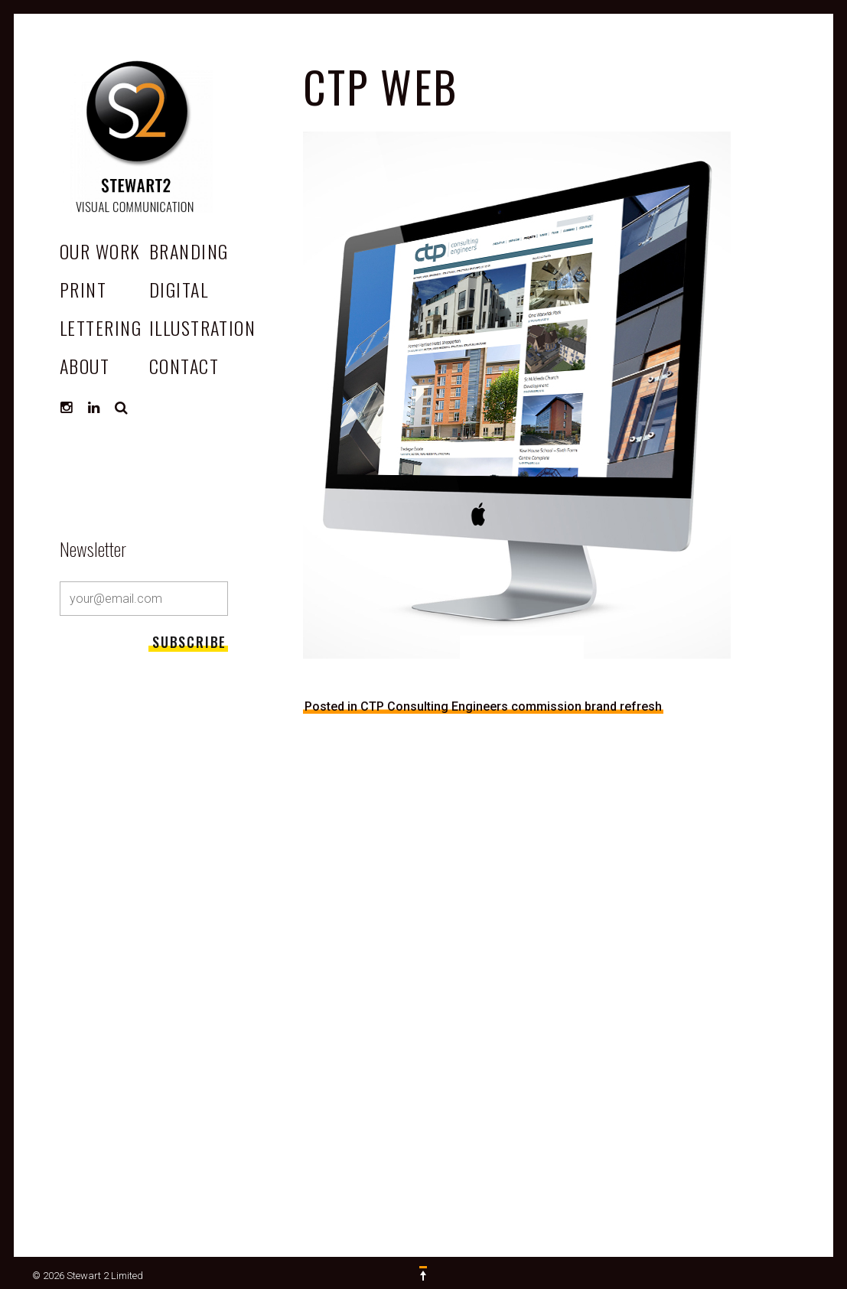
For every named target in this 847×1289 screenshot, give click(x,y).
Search (121, 407)
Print (83, 289)
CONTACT (184, 365)
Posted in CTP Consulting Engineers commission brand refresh (483, 706)
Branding (189, 251)
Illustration (202, 327)
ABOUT (84, 365)
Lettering (101, 327)
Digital (178, 289)
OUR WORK (100, 251)
